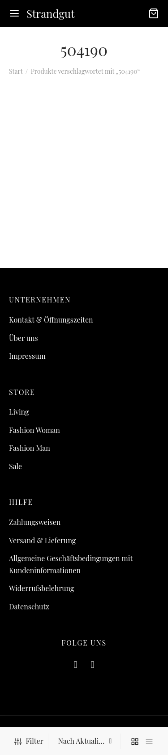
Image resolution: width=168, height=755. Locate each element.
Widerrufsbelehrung (41, 588)
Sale (15, 466)
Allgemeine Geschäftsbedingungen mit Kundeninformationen (71, 564)
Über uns (23, 338)
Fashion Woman (34, 430)
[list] (149, 741)
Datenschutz (29, 606)
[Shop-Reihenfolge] (85, 741)
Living (19, 411)
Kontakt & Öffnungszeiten (51, 319)
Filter (28, 741)
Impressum (27, 356)
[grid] (135, 741)
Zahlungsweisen (34, 522)
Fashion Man (29, 448)
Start (15, 71)
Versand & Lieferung (42, 540)
